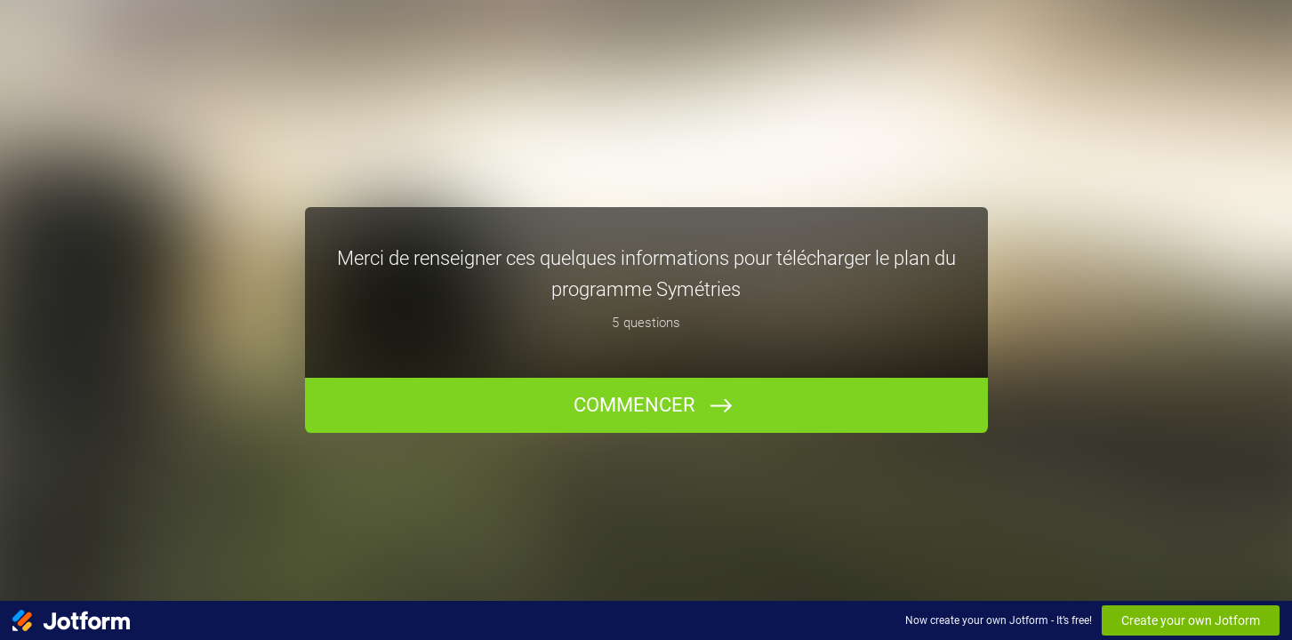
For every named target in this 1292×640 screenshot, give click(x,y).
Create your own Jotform (1190, 620)
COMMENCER (634, 405)
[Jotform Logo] (71, 620)
